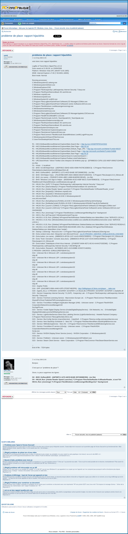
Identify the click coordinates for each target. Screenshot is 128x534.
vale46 (6, 55)
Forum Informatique (10, 28)
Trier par (73, 392)
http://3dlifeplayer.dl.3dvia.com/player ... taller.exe (96, 288)
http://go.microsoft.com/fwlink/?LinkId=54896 (99, 151)
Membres (124, 31)
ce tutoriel (70, 45)
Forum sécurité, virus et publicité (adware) (69, 28)
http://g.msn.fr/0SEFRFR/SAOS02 (94, 144)
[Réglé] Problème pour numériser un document (22, 483)
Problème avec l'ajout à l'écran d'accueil (19, 445)
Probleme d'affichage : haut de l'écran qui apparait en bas (26, 475)
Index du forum (9, 512)
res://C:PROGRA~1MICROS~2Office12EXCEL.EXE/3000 (101, 234)
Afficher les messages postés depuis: (49, 392)
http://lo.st (84, 154)
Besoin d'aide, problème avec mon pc (18, 460)
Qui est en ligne (7, 504)
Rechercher (7, 31)
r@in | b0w (7, 370)
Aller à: (69, 434)
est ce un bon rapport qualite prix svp (18, 490)
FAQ (116, 31)
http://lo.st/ (85, 146)
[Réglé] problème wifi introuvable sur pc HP (21, 468)
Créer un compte (28, 23)
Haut (124, 349)
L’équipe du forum (75, 512)
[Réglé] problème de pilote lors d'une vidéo (21, 452)
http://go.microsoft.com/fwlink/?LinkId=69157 (104, 149)
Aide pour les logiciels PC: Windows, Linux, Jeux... (36, 28)
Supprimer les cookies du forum (93, 512)
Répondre (7, 50)
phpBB (79, 516)
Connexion (9, 23)
